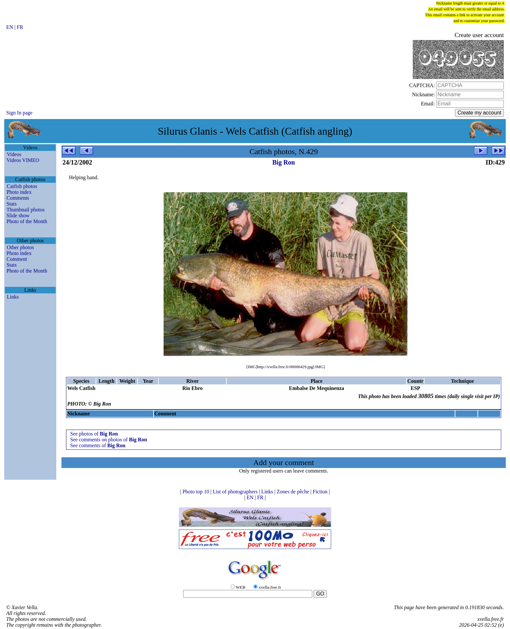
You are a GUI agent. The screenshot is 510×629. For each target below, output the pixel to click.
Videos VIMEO (23, 160)
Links (13, 297)
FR (20, 27)
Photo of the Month (27, 221)
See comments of (98, 445)
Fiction (321, 491)
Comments (18, 198)
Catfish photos (22, 186)
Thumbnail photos (26, 209)
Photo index (19, 192)
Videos (14, 154)
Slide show (18, 215)
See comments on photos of (108, 439)
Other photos (20, 247)
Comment (17, 259)
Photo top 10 (196, 491)
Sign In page (19, 112)
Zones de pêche (294, 491)
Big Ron (283, 162)
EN (10, 27)
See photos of (94, 433)
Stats (12, 204)
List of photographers (236, 491)
